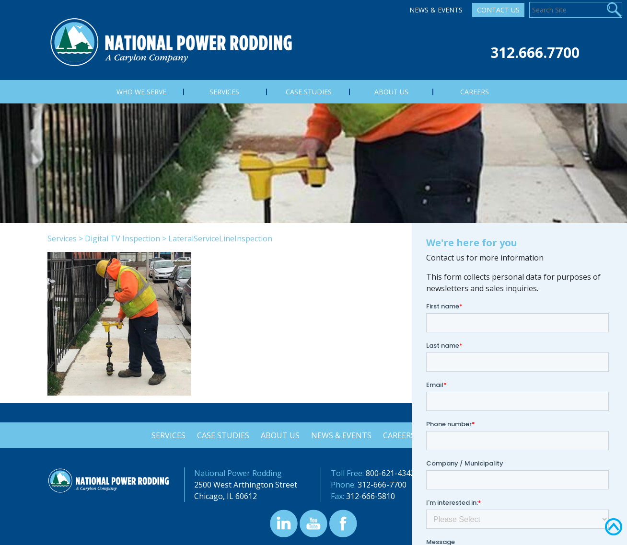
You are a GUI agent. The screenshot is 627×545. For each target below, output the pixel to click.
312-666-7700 (382, 484)
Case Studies (222, 435)
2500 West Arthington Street (245, 484)
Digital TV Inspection (122, 238)
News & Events (436, 9)
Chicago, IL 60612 (225, 496)
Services (62, 238)
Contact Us (498, 9)
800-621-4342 (390, 473)
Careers (400, 435)
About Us (279, 435)
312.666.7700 (535, 52)
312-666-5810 (370, 496)
